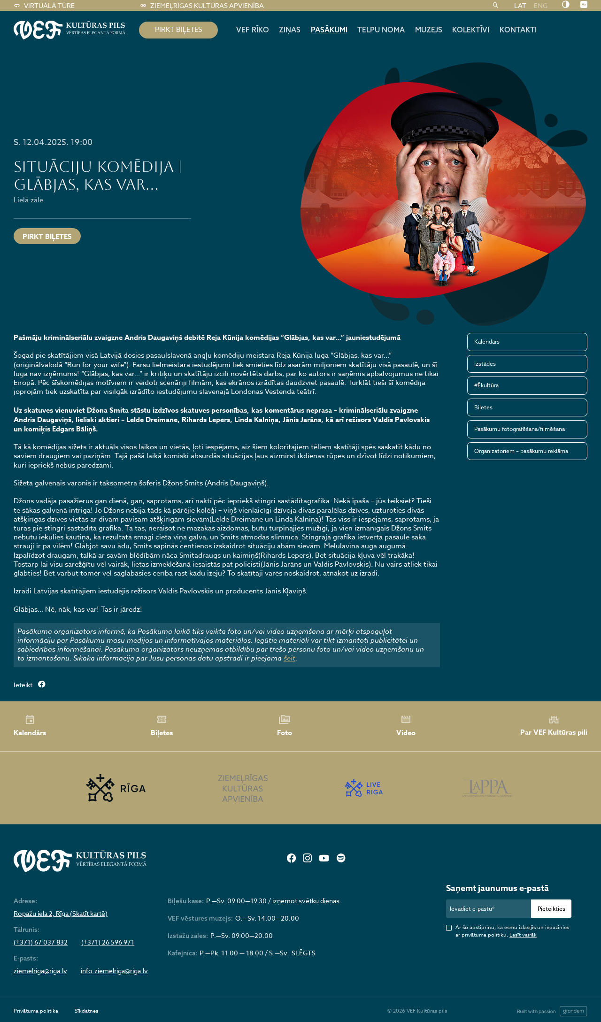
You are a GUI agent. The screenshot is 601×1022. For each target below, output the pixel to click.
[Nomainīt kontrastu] (565, 5)
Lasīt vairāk (523, 935)
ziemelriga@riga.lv (40, 971)
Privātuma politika (36, 1011)
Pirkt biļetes (47, 236)
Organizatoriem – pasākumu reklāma (521, 451)
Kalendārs (487, 342)
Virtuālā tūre (44, 5)
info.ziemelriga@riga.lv (114, 971)
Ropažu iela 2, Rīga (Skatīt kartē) (61, 913)
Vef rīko (252, 29)
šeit (289, 658)
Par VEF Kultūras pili (553, 726)
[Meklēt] (495, 5)
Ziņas (289, 29)
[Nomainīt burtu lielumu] (583, 5)
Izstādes (485, 364)
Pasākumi (329, 29)
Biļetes (483, 407)
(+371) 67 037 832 (41, 942)
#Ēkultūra (486, 385)
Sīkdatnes (86, 1011)
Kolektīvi (470, 29)
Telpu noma (381, 29)
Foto (284, 726)
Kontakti (518, 29)
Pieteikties (551, 909)
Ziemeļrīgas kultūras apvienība (201, 5)
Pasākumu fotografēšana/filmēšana (519, 429)
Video (406, 726)
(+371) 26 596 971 (107, 942)
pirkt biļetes (178, 29)
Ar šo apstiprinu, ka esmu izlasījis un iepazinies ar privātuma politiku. (512, 931)
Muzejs (428, 29)
